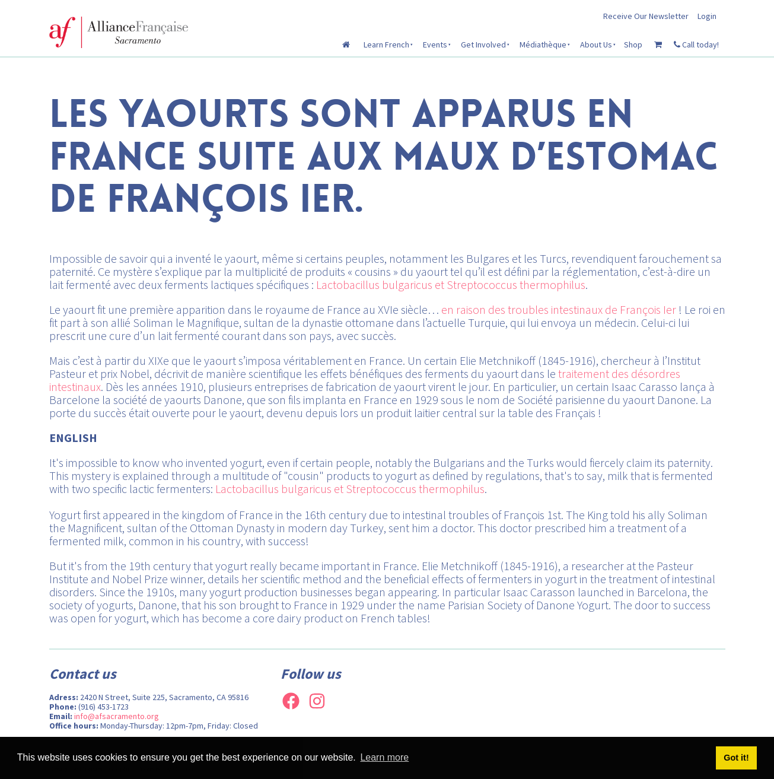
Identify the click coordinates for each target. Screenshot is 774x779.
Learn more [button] (384, 757)
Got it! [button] (736, 757)
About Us (596, 44)
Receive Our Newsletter (646, 16)
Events (435, 44)
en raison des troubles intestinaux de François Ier (558, 309)
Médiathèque (543, 44)
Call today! (696, 44)
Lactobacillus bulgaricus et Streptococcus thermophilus (450, 284)
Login (706, 16)
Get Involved (483, 44)
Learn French (386, 44)
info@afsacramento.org (116, 716)
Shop (633, 44)
